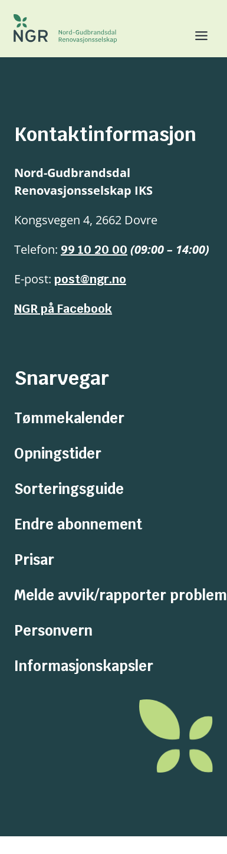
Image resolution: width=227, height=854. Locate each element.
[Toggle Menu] (196, 36)
